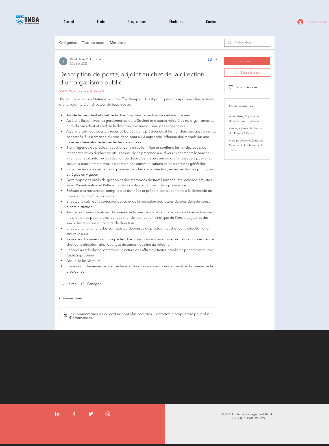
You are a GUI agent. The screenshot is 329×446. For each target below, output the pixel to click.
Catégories (68, 42)
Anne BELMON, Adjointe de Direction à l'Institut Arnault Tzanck (246, 145)
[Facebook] (74, 414)
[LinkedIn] (57, 414)
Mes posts (118, 42)
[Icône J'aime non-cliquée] (62, 283)
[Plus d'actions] (214, 59)
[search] (247, 43)
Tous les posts (93, 42)
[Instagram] (108, 414)
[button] (109, 21)
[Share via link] (90, 283)
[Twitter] (91, 414)
